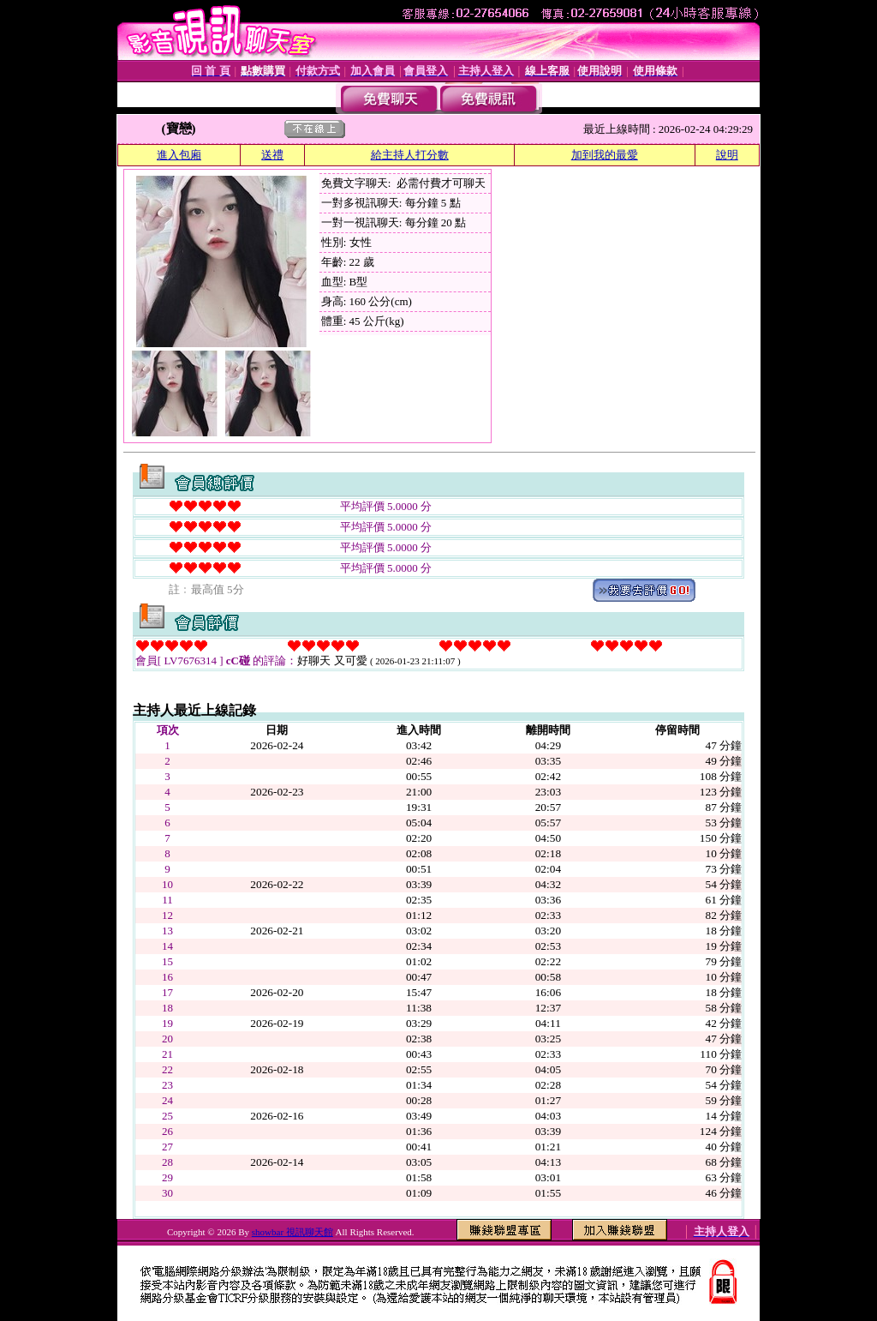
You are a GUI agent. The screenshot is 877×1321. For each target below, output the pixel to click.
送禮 (272, 154)
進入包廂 (179, 154)
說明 (727, 154)
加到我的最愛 (604, 154)
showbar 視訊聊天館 (292, 1232)
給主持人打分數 (410, 154)
